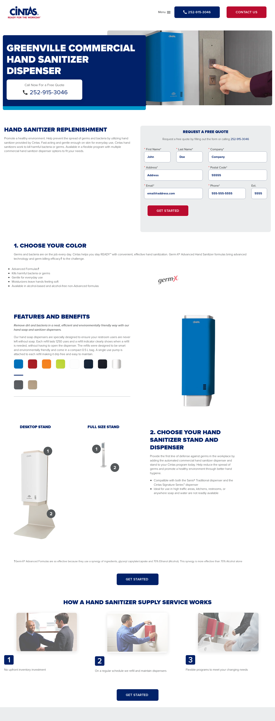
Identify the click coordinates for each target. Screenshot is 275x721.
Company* (217, 149)
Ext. (253, 185)
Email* (150, 185)
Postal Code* (218, 167)
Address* (152, 167)
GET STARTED (137, 579)
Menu (164, 13)
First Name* (153, 149)
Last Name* (185, 149)
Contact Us (246, 12)
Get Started (168, 210)
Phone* (215, 185)
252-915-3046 (49, 92)
